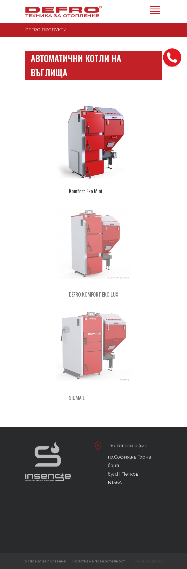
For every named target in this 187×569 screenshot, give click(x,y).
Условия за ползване (45, 561)
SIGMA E (77, 397)
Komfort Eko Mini (85, 191)
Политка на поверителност (98, 561)
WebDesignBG (148, 561)
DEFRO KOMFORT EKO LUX (93, 294)
